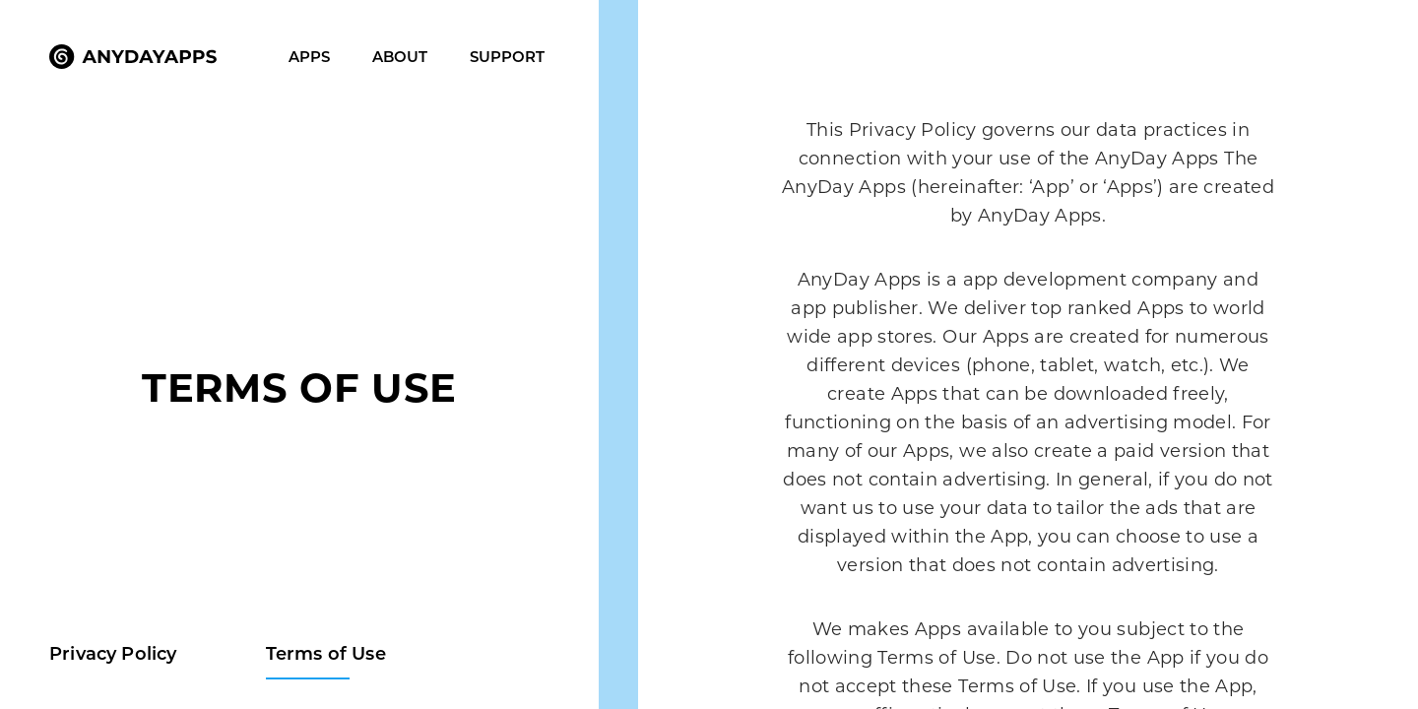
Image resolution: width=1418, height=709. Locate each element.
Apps (309, 56)
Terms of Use (326, 654)
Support (507, 56)
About (399, 56)
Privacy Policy (113, 654)
